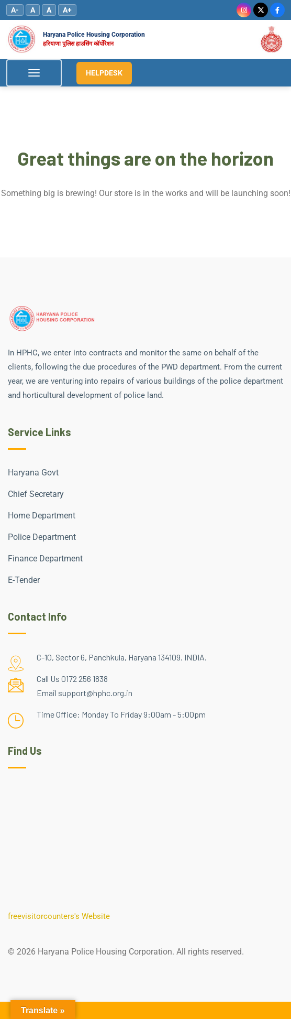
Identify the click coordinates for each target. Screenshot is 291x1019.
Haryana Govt (33, 473)
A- (15, 10)
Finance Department (45, 558)
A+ (67, 10)
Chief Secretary (36, 494)
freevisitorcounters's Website (59, 916)
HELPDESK (104, 73)
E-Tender (24, 580)
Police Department (42, 537)
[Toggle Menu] (34, 72)
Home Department (41, 516)
